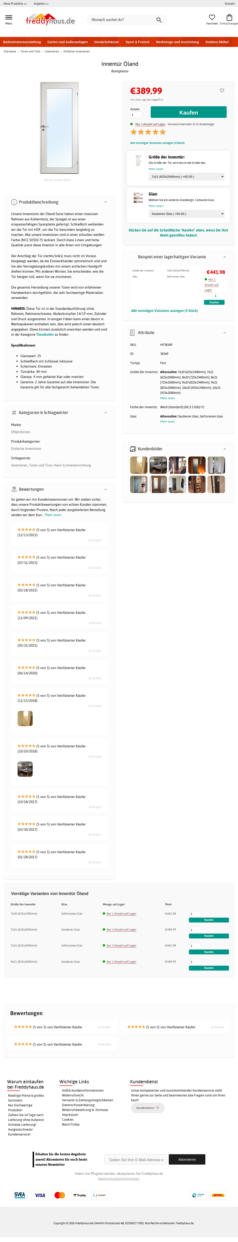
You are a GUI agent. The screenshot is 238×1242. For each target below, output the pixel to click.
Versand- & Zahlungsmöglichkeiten (87, 1100)
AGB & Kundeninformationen (83, 1090)
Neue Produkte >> (15, 3)
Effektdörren (20, 432)
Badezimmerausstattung (22, 42)
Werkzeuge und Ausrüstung (177, 42)
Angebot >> (41, 3)
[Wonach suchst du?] (127, 19)
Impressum (70, 1115)
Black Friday (71, 1124)
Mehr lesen (53, 515)
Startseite (10, 51)
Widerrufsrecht (73, 1095)
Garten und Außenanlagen (67, 42)
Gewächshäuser (106, 42)
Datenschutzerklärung (78, 1105)
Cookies (68, 1119)
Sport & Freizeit (137, 42)
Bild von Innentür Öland (57, 180)
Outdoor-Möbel (217, 42)
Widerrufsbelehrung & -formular (85, 1110)
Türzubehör (45, 334)
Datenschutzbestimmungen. (119, 1178)
